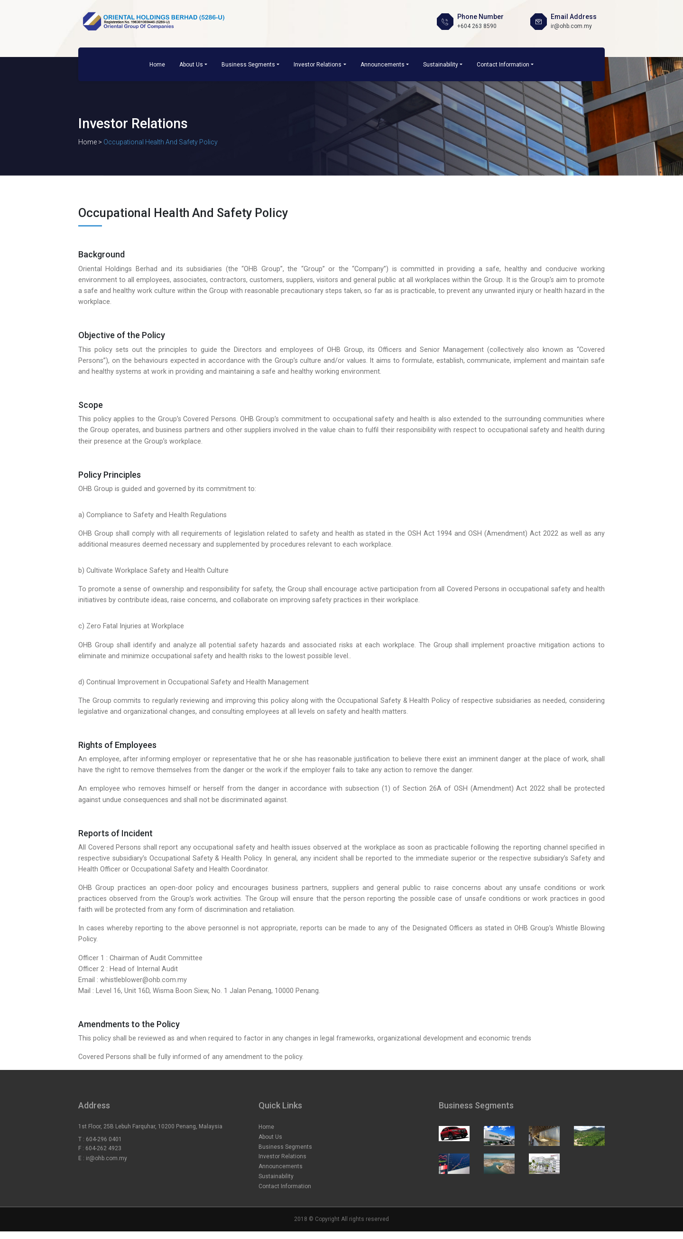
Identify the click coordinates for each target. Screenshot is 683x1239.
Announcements (382, 64)
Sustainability (440, 64)
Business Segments (248, 64)
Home (157, 64)
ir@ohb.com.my (106, 1158)
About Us (191, 64)
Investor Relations (318, 64)
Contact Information (503, 64)
